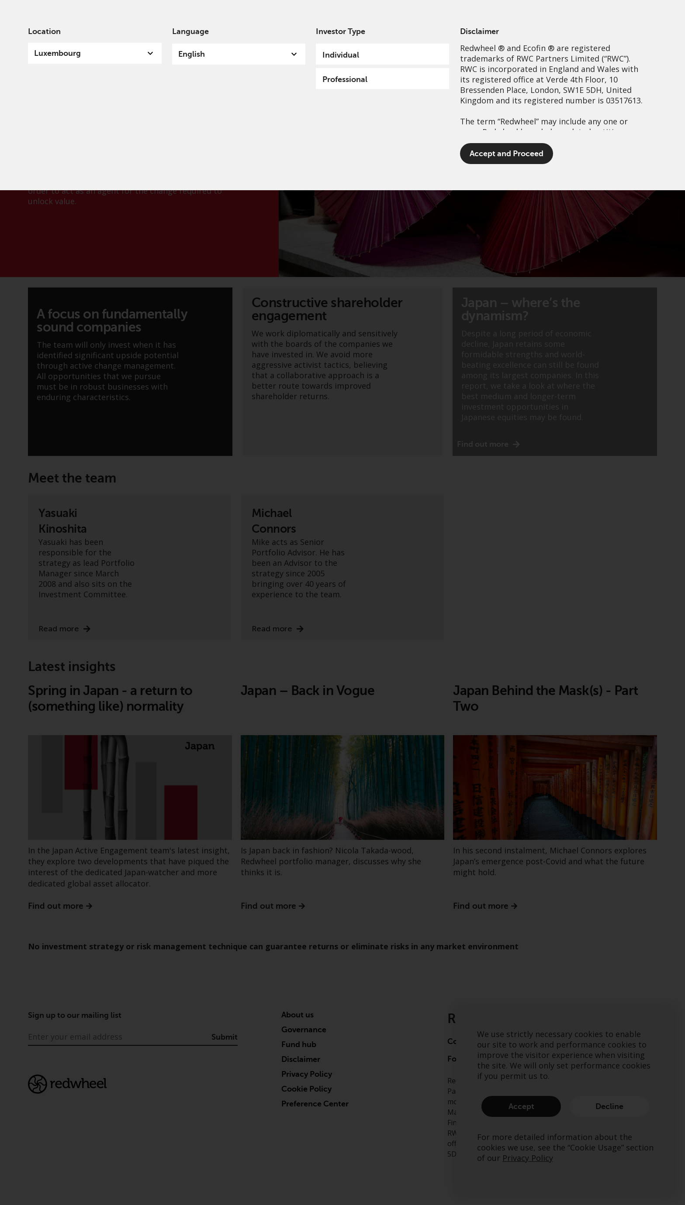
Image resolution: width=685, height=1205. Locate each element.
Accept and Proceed (506, 153)
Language (190, 31)
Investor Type (340, 31)
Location (44, 31)
